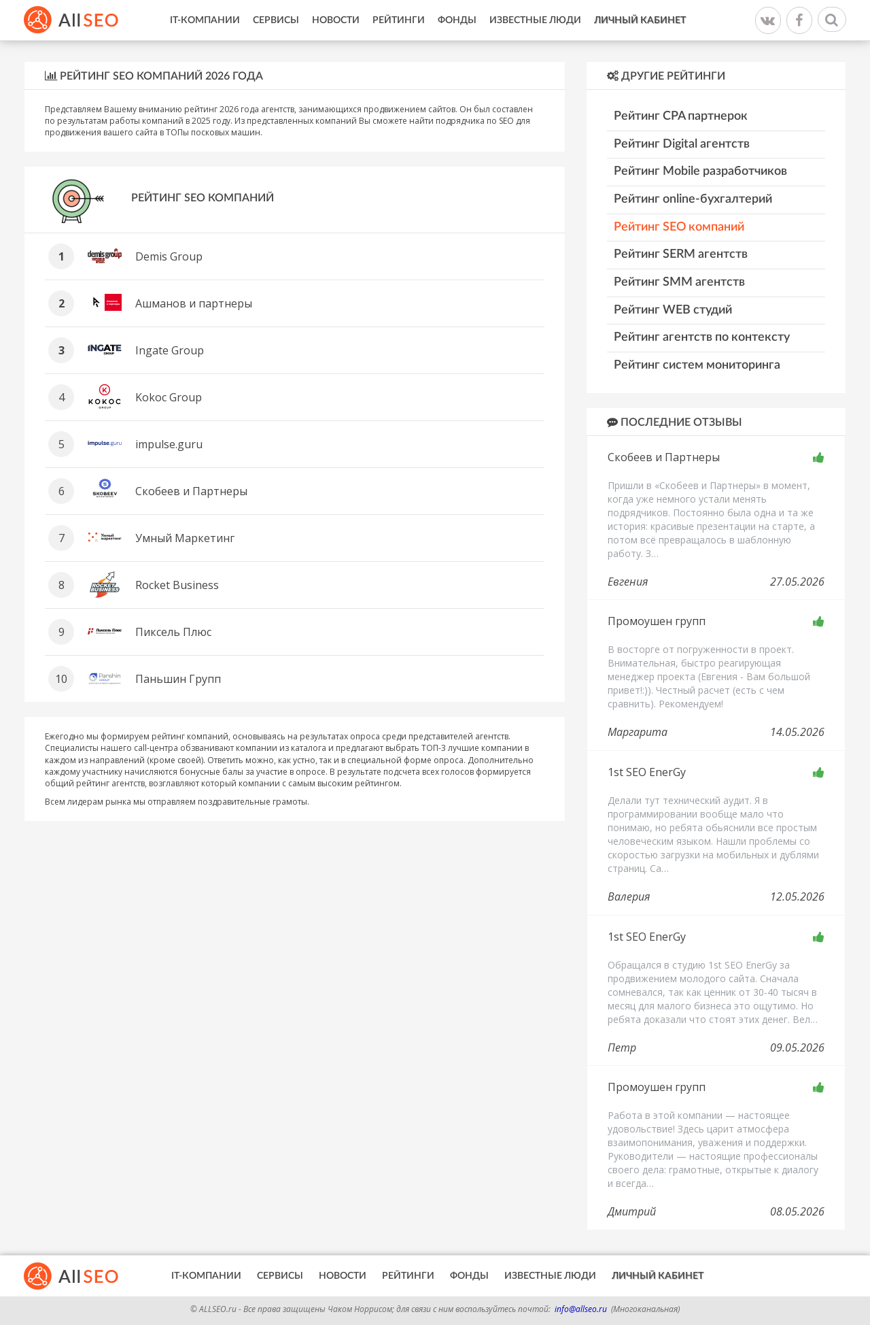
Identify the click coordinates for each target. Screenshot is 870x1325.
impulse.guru (169, 444)
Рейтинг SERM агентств (681, 254)
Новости (336, 20)
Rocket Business (177, 584)
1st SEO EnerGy (647, 772)
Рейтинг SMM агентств (679, 282)
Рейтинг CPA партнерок (681, 116)
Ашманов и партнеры (193, 303)
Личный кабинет (640, 20)
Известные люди (535, 20)
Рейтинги (398, 20)
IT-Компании (205, 20)
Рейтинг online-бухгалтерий (693, 199)
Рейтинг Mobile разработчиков (700, 171)
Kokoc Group (168, 397)
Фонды (457, 20)
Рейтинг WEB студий (673, 310)
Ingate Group (169, 350)
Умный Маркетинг (184, 538)
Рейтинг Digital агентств (682, 144)
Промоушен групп (657, 621)
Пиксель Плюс (173, 631)
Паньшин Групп (178, 678)
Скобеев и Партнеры (191, 491)
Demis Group (169, 256)
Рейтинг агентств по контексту (702, 337)
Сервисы (276, 20)
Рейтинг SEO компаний (679, 227)
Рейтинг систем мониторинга (697, 365)
